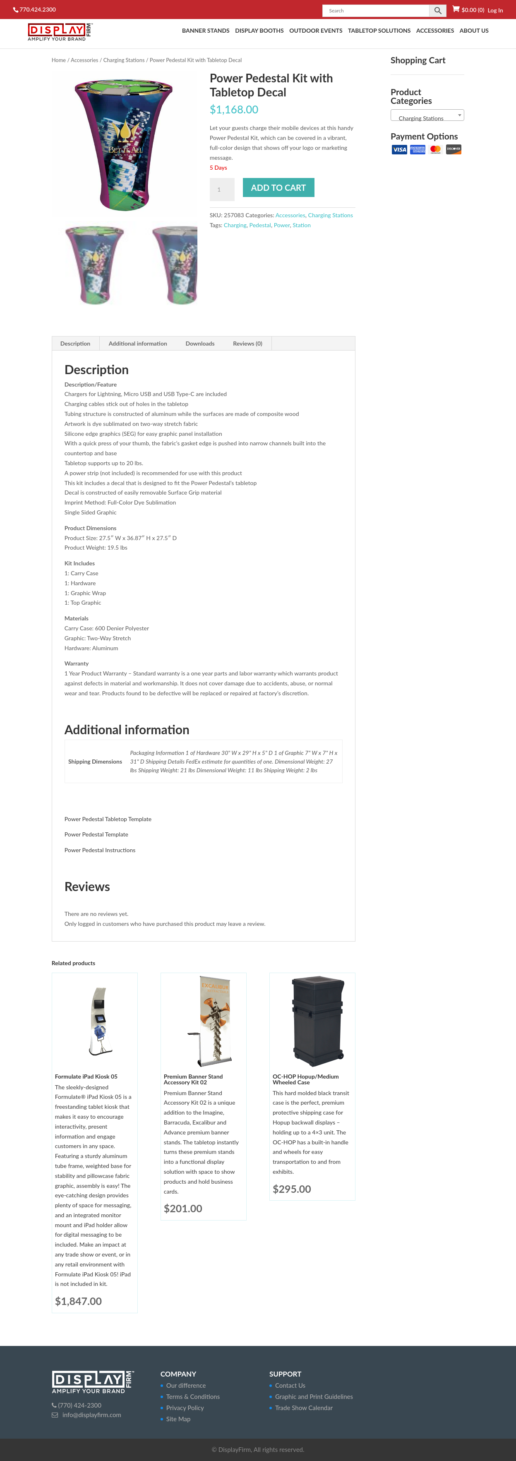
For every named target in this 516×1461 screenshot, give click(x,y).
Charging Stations (124, 60)
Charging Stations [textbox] (419, 118)
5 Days (218, 167)
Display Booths (259, 31)
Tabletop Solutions (379, 31)
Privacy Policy (185, 1407)
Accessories (435, 31)
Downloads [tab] (199, 343)
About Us (474, 31)
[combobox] (427, 115)
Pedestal (260, 224)
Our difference (186, 1385)
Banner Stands (206, 31)
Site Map (178, 1419)
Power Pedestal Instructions (100, 849)
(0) (472, 9)
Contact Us (290, 1385)
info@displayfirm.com (91, 1414)
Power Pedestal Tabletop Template (108, 818)
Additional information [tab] (138, 343)
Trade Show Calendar (304, 1407)
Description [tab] (75, 343)
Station (302, 224)
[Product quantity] (222, 189)
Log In (495, 10)
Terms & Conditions (193, 1396)
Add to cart (278, 187)
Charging (235, 224)
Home (59, 60)
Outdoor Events (315, 31)
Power (282, 224)
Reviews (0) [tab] (247, 343)
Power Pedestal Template (96, 834)
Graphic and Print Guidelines (314, 1396)
